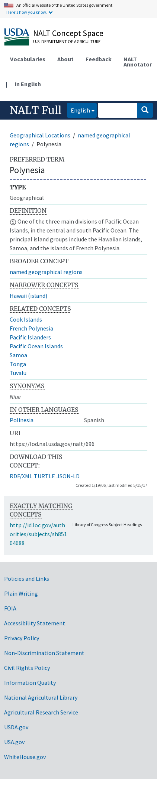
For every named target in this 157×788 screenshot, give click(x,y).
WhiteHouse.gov (25, 757)
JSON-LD (68, 476)
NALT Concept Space (68, 33)
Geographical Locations (40, 135)
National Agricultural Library (40, 697)
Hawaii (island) (28, 295)
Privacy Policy (21, 638)
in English (28, 84)
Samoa (18, 355)
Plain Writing (21, 593)
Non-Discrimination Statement (44, 653)
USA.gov (14, 742)
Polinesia (21, 420)
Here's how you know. (26, 12)
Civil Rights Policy (27, 667)
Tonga (18, 364)
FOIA (10, 608)
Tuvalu (18, 373)
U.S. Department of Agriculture (66, 41)
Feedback (99, 59)
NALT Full (35, 110)
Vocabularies (27, 59)
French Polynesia (31, 328)
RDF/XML (21, 476)
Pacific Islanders (30, 337)
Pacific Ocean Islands (36, 346)
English (78, 109)
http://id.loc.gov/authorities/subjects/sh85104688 (38, 534)
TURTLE (44, 476)
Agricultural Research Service (41, 712)
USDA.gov (16, 727)
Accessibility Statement (34, 623)
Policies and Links (26, 578)
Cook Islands (26, 319)
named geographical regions (46, 272)
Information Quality (30, 682)
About (65, 59)
